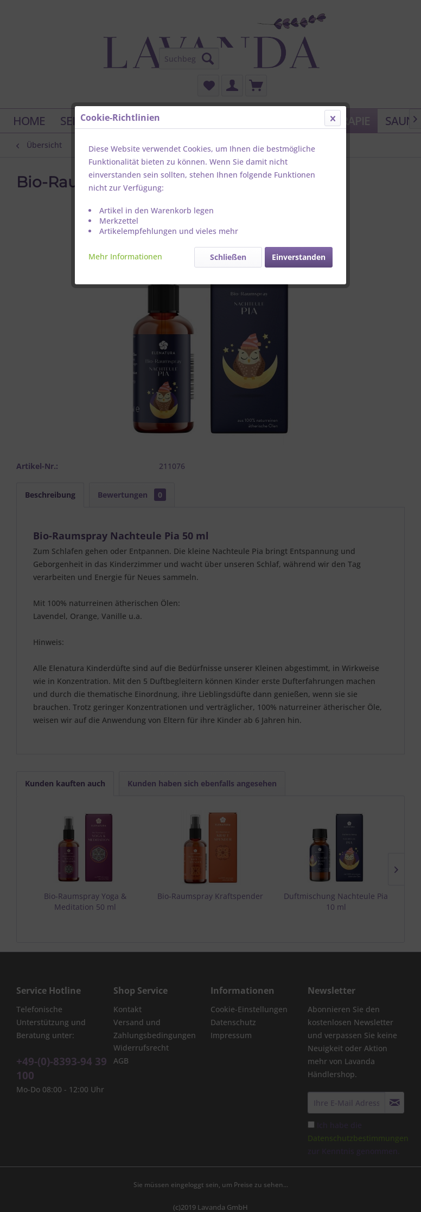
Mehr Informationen (125, 256)
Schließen (228, 257)
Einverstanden (299, 257)
